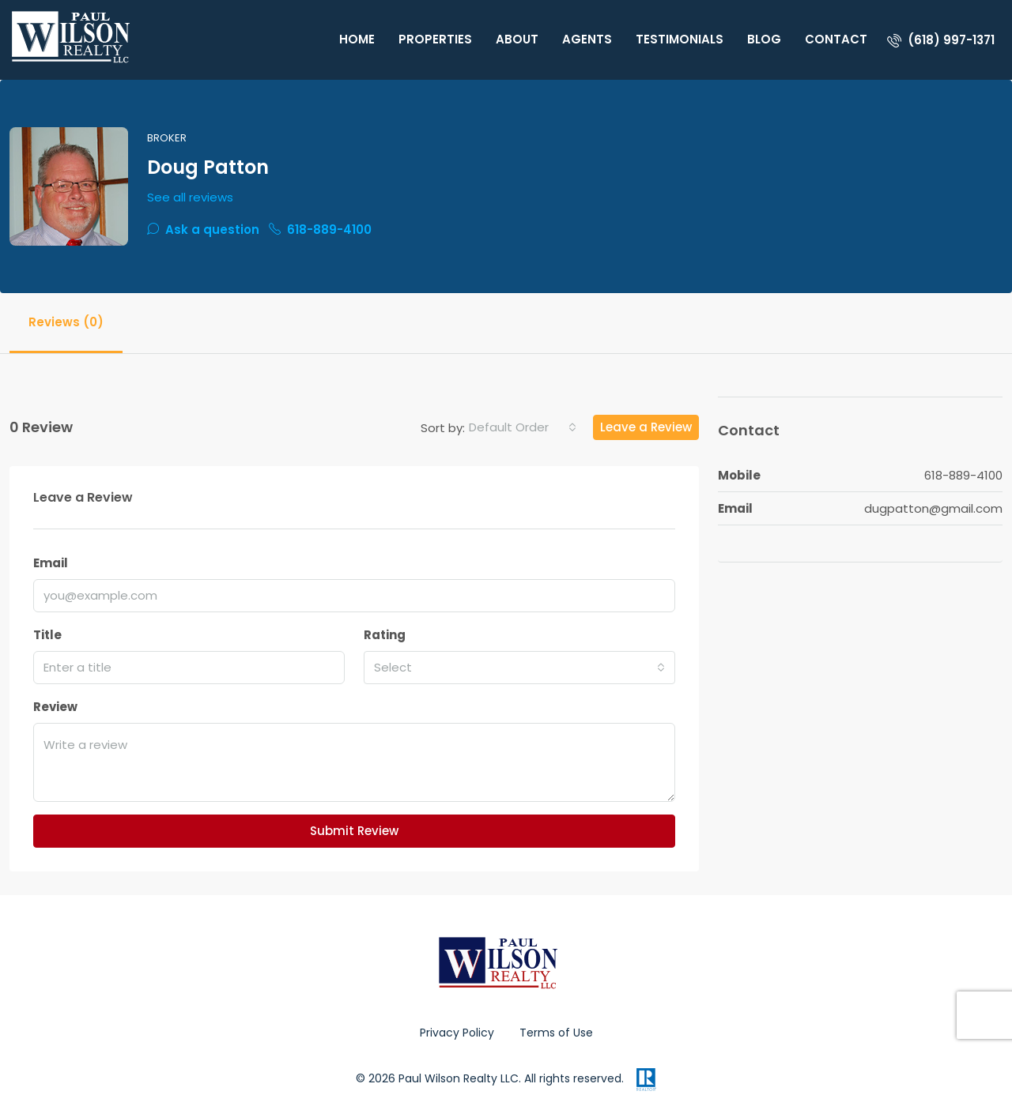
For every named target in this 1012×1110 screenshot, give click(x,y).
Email (50, 563)
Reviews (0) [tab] (66, 322)
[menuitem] (941, 40)
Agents (587, 39)
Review (55, 706)
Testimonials (679, 39)
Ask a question (203, 229)
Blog (764, 39)
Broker (167, 137)
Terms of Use (556, 1032)
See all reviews (190, 197)
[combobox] (522, 427)
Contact (836, 39)
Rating (385, 634)
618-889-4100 (320, 229)
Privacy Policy (457, 1032)
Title (47, 634)
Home (357, 39)
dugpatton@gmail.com (933, 508)
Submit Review (354, 830)
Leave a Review (646, 427)
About (517, 39)
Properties (435, 39)
